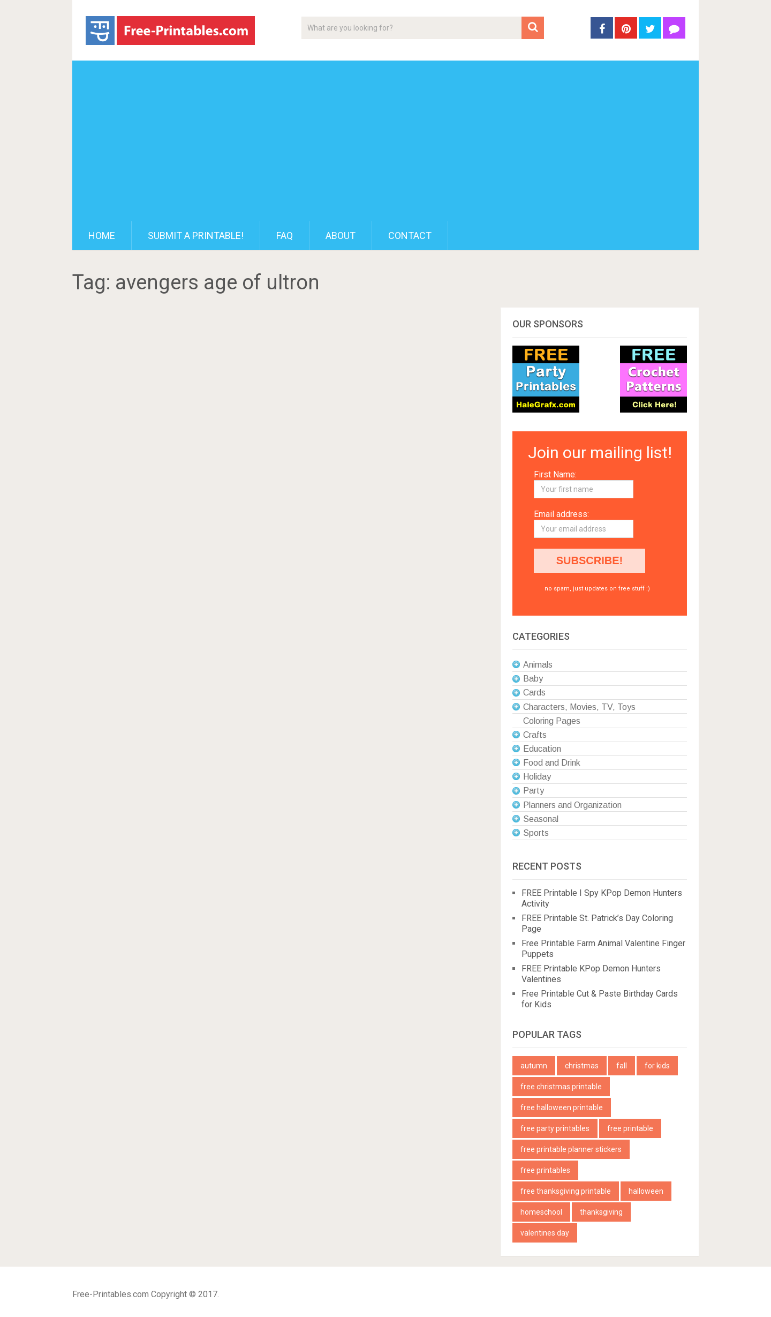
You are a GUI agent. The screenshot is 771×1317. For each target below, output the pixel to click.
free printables (545, 1170)
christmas (582, 1065)
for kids (657, 1065)
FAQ (284, 235)
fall (621, 1065)
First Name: (555, 474)
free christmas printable (561, 1086)
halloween (646, 1191)
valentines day (544, 1233)
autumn (533, 1065)
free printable (630, 1128)
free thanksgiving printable (565, 1191)
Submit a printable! (196, 235)
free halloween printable (561, 1107)
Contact (410, 235)
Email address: (561, 514)
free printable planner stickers (571, 1149)
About (341, 235)
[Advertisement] (385, 141)
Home (101, 235)
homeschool (541, 1212)
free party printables (554, 1128)
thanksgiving (601, 1212)
